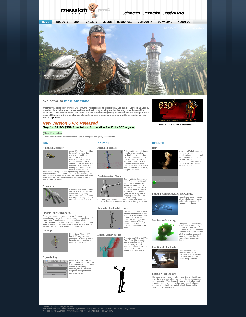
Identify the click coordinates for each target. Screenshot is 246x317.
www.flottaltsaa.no (74, 311)
